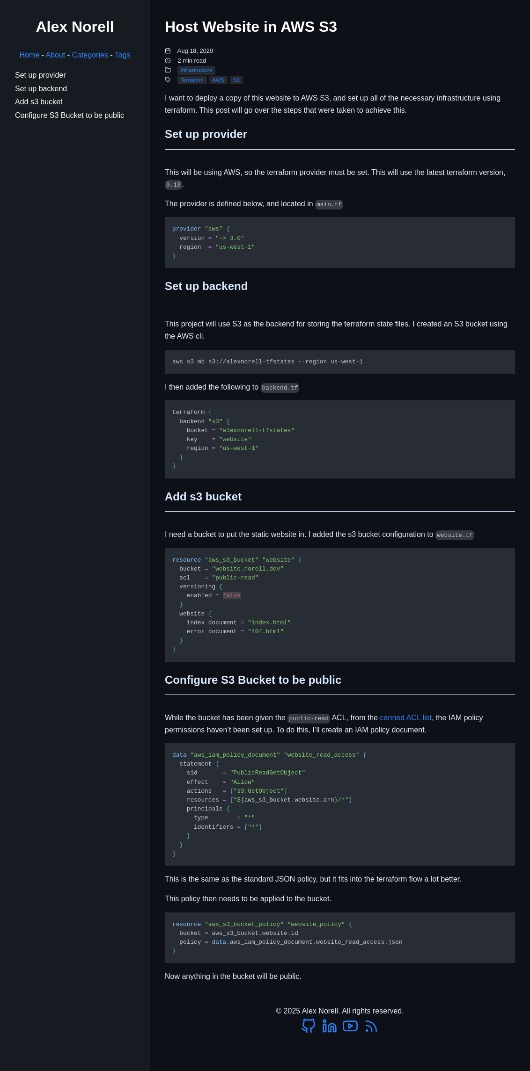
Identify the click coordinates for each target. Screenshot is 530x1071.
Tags (123, 55)
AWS (218, 80)
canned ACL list (406, 718)
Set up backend (41, 89)
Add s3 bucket (38, 102)
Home (29, 55)
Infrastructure (196, 70)
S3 (236, 80)
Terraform (191, 80)
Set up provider (40, 75)
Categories (90, 55)
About (55, 55)
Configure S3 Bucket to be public (69, 115)
